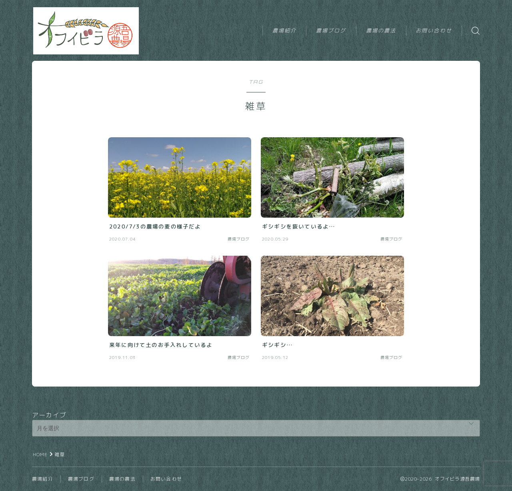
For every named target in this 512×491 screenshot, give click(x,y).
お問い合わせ (434, 30)
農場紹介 (284, 30)
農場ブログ (331, 30)
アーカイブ (49, 415)
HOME (40, 454)
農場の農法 (381, 30)
